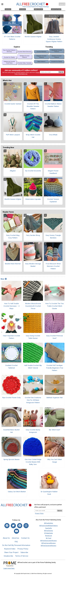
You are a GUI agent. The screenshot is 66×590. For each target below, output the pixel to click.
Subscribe (24, 553)
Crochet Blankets (41, 52)
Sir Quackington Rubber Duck (49, 493)
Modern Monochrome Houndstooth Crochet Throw (33, 306)
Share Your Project (11, 553)
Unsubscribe (8, 556)
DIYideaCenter (48, 533)
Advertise (15, 538)
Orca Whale (53, 135)
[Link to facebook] (7, 525)
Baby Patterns (41, 62)
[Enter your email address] (46, 511)
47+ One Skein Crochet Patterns (12, 38)
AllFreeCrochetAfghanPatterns (48, 526)
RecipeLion (48, 536)
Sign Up (61, 72)
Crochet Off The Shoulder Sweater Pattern (33, 106)
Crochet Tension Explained (53, 201)
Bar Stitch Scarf (54, 430)
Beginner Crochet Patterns (41, 56)
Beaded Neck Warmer (13, 264)
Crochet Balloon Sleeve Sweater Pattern (53, 105)
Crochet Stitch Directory (24, 52)
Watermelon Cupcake (33, 199)
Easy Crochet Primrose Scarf (54, 337)
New (4, 279)
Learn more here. (9, 569)
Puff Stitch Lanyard (13, 135)
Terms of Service (21, 556)
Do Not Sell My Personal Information (16, 545)
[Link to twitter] (13, 525)
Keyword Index (9, 549)
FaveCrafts (48, 528)
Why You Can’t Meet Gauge (54, 461)
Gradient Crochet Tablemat (11, 367)
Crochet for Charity (9, 57)
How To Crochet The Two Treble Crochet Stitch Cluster (54, 306)
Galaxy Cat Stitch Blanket (17, 492)
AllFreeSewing (48, 531)
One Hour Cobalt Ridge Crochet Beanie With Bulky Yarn (33, 462)
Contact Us (25, 538)
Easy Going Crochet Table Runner (33, 337)
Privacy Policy (22, 549)
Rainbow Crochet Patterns (56, 56)
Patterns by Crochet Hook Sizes (9, 62)
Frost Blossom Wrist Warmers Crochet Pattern (53, 266)
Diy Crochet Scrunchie (33, 171)
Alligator (13, 171)
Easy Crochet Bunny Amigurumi (33, 431)
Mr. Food (48, 538)
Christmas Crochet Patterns (56, 51)
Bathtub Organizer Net (54, 398)
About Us (6, 538)
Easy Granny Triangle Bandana (53, 237)
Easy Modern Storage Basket (33, 265)
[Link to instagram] (26, 525)
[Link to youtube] (16, 531)
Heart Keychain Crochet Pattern (11, 337)
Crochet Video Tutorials (24, 63)
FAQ (16, 542)
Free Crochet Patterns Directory (9, 51)
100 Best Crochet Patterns (24, 56)
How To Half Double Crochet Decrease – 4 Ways (11, 306)
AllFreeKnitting (48, 523)
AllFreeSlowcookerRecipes (48, 541)
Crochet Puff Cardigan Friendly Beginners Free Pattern (54, 368)
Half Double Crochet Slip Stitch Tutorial (33, 367)
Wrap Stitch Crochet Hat (33, 136)
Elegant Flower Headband (53, 172)
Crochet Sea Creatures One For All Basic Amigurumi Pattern (33, 400)
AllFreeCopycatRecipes (48, 543)
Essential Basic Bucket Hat (11, 431)
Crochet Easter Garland (12, 104)
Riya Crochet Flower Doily (11, 398)
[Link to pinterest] (19, 525)
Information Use (22, 74)
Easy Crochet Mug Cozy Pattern (12, 237)
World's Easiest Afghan (33, 37)
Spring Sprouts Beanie (11, 460)
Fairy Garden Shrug (33, 236)
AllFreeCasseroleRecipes (48, 546)
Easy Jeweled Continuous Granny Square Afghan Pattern (54, 39)
